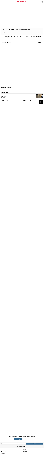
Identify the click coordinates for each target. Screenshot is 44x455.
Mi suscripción (4, 451)
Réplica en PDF (4, 453)
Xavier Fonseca (4, 97)
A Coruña (25, 451)
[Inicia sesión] (42, 2)
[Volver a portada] (22, 1)
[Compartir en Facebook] (7, 42)
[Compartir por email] (5, 42)
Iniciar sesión (27, 439)
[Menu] (1, 1)
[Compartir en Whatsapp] (3, 42)
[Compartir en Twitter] (10, 42)
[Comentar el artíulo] (39, 42)
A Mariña (25, 453)
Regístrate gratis (18, 439)
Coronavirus (9, 87)
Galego (24, 446)
